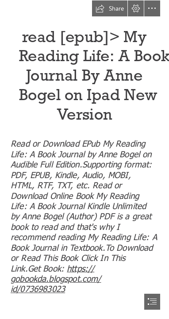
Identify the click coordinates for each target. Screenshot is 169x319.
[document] (84, 159)
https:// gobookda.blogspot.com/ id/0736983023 (56, 278)
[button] (109, 8)
